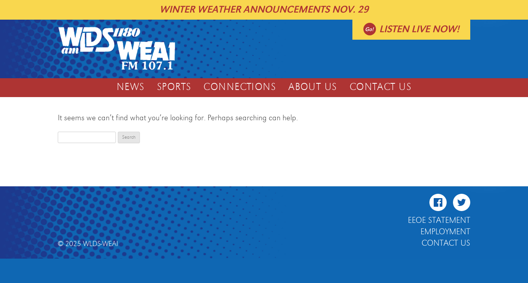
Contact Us (380, 87)
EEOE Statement (439, 220)
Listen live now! (419, 29)
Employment (445, 232)
